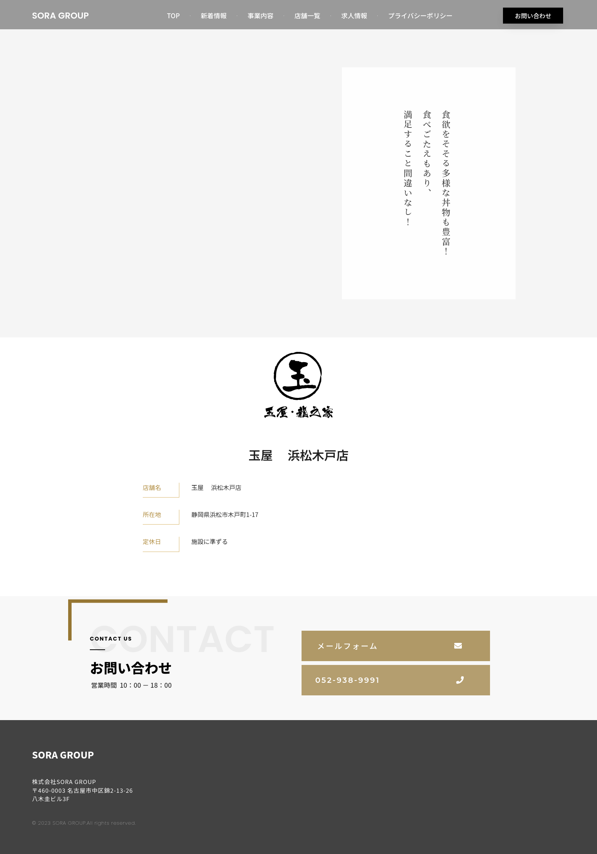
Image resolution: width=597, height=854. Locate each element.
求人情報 (354, 15)
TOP (173, 15)
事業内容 (260, 15)
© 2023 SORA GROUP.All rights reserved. (84, 821)
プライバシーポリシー (420, 15)
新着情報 (214, 15)
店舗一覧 (307, 15)
